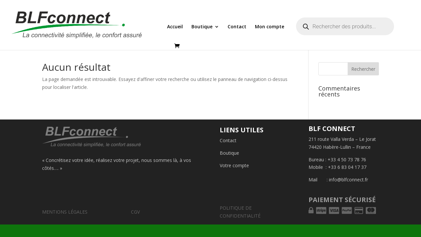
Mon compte (269, 27)
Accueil (175, 27)
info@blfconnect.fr (348, 179)
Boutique (201, 27)
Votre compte (234, 165)
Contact (237, 27)
